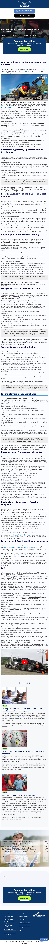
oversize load (39, 126)
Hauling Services (8, 934)
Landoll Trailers (22, 927)
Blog (20, 930)
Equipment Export (8, 919)
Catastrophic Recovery (9, 929)
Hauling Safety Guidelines (19, 535)
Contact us (24, 71)
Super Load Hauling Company (9, 922)
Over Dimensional (8, 916)
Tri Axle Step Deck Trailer (24, 922)
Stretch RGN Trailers (23, 925)
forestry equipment (8, 107)
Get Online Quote (25, 15)
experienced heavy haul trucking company (18, 547)
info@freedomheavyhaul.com (12, 717)
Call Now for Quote (25, 11)
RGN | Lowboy (22, 919)
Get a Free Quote (24, 49)
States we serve (8, 932)
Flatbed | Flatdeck (23, 913)
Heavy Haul (7, 913)
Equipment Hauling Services (8, 926)
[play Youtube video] (24, 87)
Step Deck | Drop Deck (24, 916)
